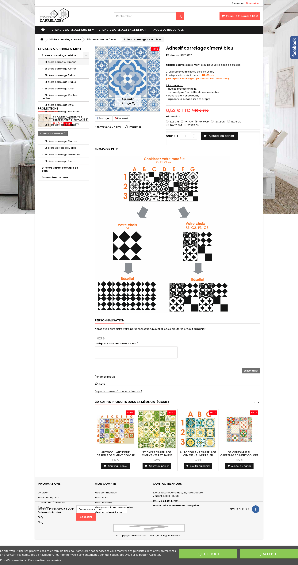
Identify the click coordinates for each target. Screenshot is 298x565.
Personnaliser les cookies (44, 560)
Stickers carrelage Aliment (60, 68)
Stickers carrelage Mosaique (62, 154)
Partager (103, 118)
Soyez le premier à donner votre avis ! (118, 391)
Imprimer (135, 127)
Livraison (43, 492)
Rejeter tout (208, 554)
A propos (43, 507)
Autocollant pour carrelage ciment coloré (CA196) (116, 455)
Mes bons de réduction (109, 512)
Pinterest (121, 118)
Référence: (173, 55)
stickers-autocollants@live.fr (182, 505)
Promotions (48, 187)
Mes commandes (106, 492)
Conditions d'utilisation (52, 502)
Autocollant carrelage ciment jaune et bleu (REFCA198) (198, 455)
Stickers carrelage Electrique (62, 111)
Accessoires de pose (168, 30)
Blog (40, 522)
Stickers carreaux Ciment (60, 62)
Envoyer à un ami (109, 127)
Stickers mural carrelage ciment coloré (239, 453)
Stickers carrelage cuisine (71, 30)
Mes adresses (103, 502)
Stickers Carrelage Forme (60, 125)
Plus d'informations (13, 560)
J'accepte (269, 554)
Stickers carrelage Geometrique (54, 133)
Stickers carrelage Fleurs (59, 118)
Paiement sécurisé (49, 512)
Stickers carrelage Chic (59, 88)
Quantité (172, 136)
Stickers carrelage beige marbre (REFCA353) (71, 196)
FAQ (40, 517)
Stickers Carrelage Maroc (60, 148)
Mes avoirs (101, 497)
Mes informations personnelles (114, 507)
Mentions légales (48, 497)
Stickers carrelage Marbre (60, 141)
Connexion (252, 3)
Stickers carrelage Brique (60, 82)
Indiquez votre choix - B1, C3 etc (116, 343)
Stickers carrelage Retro (59, 75)
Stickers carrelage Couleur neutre (60, 96)
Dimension (173, 116)
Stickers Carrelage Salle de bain (122, 30)
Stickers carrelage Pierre (59, 161)
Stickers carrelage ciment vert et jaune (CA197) (157, 455)
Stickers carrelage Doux (59, 105)
